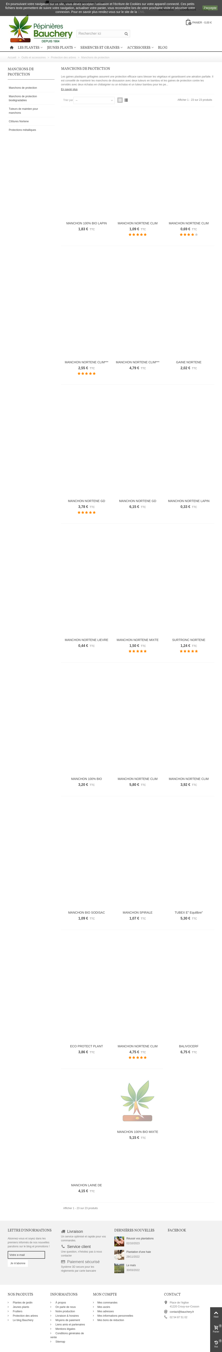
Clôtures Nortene (19, 121)
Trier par (68, 100)
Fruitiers (17, 1311)
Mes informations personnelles (115, 1315)
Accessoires (139, 47)
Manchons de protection (23, 87)
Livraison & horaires (67, 1315)
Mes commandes (107, 1302)
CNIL (141, 12)
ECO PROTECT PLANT (86, 1046)
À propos (60, 1302)
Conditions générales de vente (67, 1335)
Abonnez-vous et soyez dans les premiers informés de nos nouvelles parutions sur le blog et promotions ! (29, 1242)
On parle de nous (65, 1307)
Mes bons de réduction (110, 1320)
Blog (162, 47)
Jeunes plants (60, 47)
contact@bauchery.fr (182, 1311)
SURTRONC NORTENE (188, 640)
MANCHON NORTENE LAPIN (188, 501)
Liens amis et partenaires (70, 1324)
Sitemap (60, 1341)
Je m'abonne (17, 1263)
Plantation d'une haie (138, 1251)
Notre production (65, 1311)
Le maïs (131, 1265)
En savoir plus (69, 89)
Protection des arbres (25, 1315)
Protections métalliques (22, 129)
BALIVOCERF (188, 1046)
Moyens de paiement (67, 1320)
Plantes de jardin (22, 1302)
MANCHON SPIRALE (138, 912)
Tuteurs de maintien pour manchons (23, 110)
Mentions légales (65, 1328)
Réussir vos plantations (140, 1238)
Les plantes (29, 47)
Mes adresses (105, 1311)
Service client (79, 1246)
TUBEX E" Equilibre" (189, 912)
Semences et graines (100, 47)
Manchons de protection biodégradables (23, 98)
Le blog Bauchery (22, 1320)
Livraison (75, 1231)
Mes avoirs (103, 1307)
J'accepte (210, 8)
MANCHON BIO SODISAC (86, 912)
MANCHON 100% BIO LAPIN (86, 223)
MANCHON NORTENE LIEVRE (86, 640)
